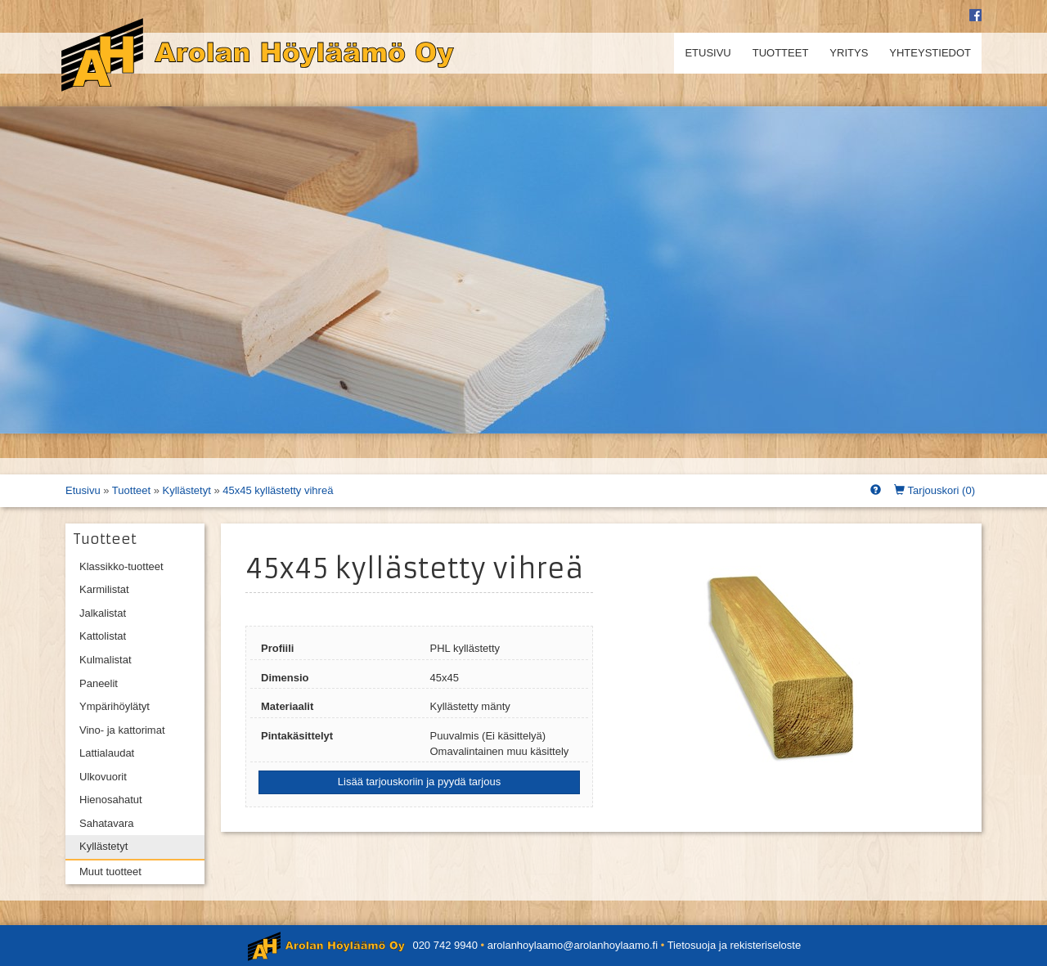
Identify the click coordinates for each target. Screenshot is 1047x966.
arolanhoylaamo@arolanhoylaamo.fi (573, 945)
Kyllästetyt (187, 490)
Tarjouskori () (934, 490)
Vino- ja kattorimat (122, 730)
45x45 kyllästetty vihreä (277, 490)
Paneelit (98, 683)
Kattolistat (102, 636)
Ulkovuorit (103, 777)
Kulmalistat (105, 660)
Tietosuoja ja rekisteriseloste (734, 945)
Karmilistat (104, 589)
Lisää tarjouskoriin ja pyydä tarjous (419, 781)
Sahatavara (106, 823)
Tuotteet (781, 53)
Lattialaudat (106, 753)
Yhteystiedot (930, 53)
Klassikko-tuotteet (121, 566)
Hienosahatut (110, 799)
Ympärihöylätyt (114, 706)
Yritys (848, 53)
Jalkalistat (102, 613)
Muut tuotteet (110, 871)
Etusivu (707, 53)
